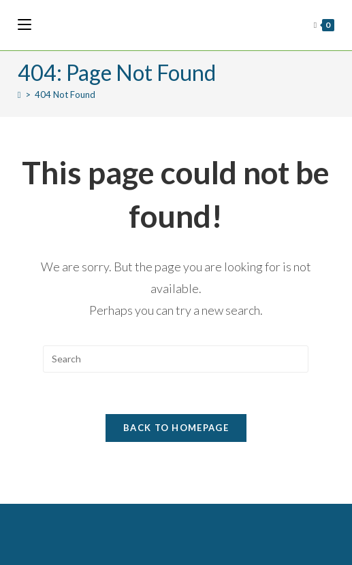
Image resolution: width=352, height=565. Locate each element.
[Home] (19, 94)
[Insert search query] (175, 359)
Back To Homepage (176, 427)
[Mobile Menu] (24, 25)
